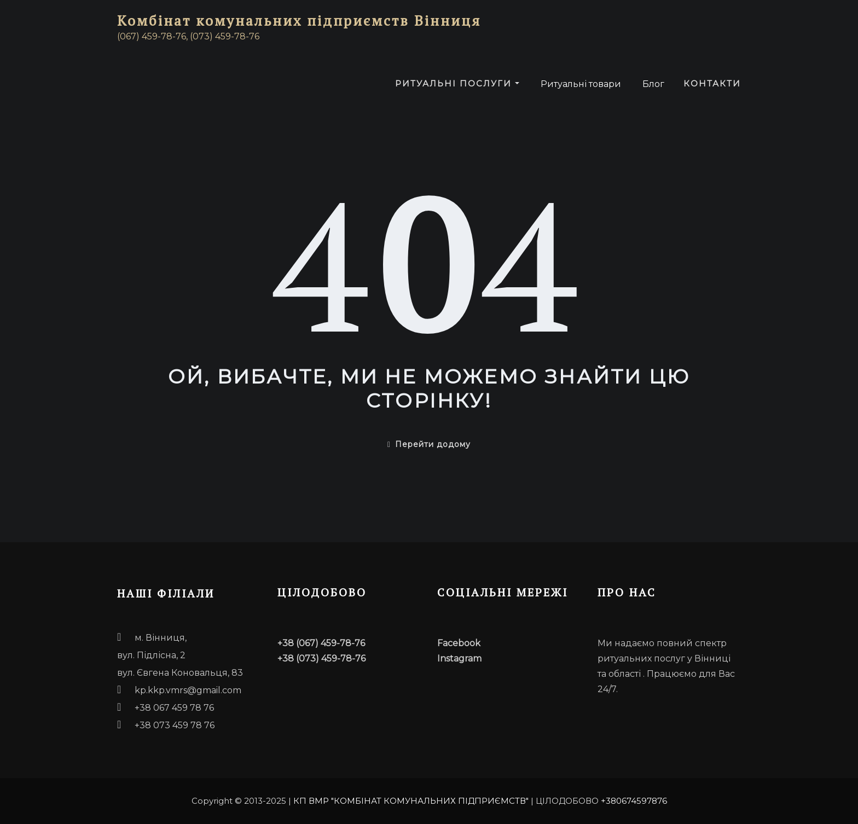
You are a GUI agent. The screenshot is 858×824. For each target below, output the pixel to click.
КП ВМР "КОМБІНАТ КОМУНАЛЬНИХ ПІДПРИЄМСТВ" (411, 801)
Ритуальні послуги (457, 83)
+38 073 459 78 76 (175, 725)
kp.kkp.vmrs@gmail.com (188, 690)
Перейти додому (429, 444)
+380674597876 (634, 801)
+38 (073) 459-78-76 (321, 658)
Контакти (712, 83)
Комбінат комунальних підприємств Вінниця (299, 20)
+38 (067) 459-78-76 (321, 643)
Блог (652, 84)
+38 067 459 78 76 (174, 708)
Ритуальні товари (579, 84)
